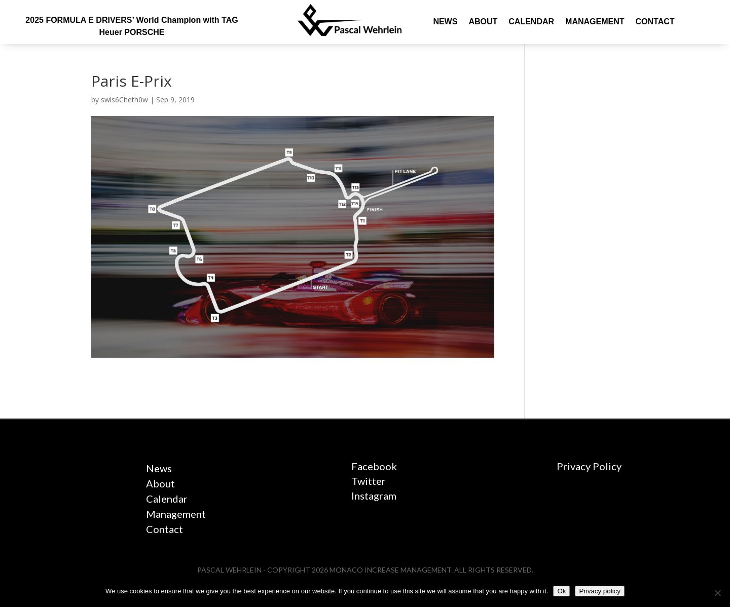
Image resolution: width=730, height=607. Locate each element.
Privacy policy (599, 591)
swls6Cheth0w (124, 99)
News (445, 22)
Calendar (531, 22)
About (482, 22)
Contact (654, 22)
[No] (717, 593)
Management (594, 22)
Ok (561, 591)
